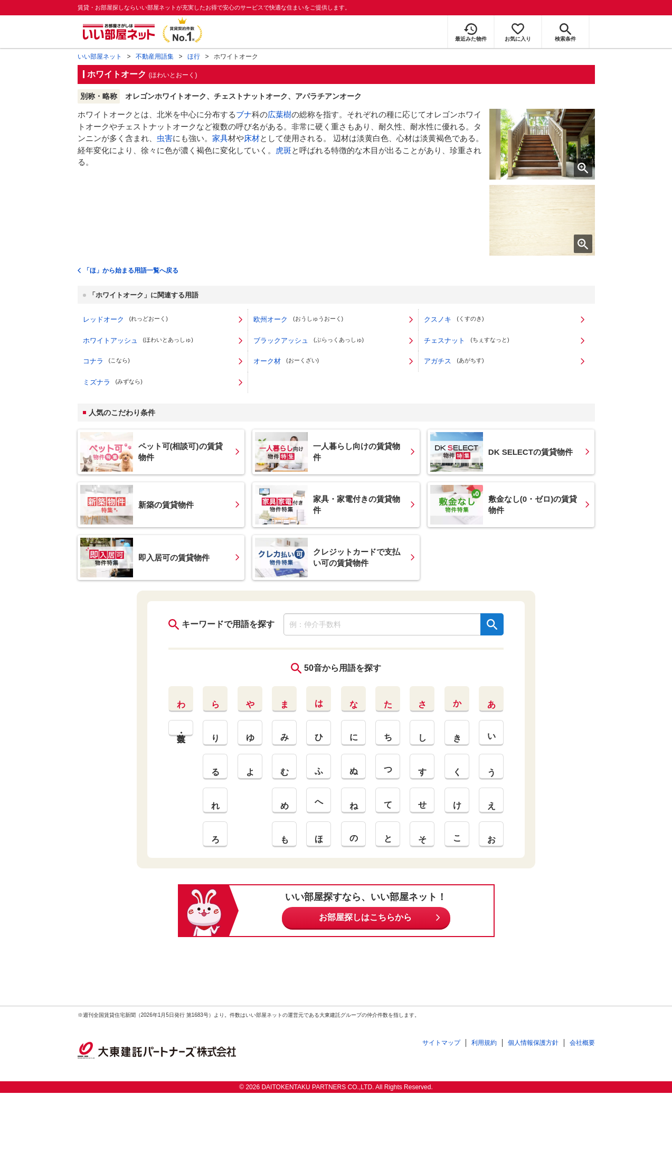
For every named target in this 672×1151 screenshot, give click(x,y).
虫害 (165, 138)
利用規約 (484, 1042)
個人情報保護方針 (533, 1042)
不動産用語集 (155, 56)
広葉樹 (279, 114)
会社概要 (582, 1042)
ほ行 (193, 56)
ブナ (244, 114)
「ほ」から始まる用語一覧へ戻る (130, 270)
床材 (252, 138)
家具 (220, 138)
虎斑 (283, 150)
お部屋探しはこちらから (365, 917)
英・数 (180, 728)
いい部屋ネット (100, 56)
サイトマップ (441, 1042)
